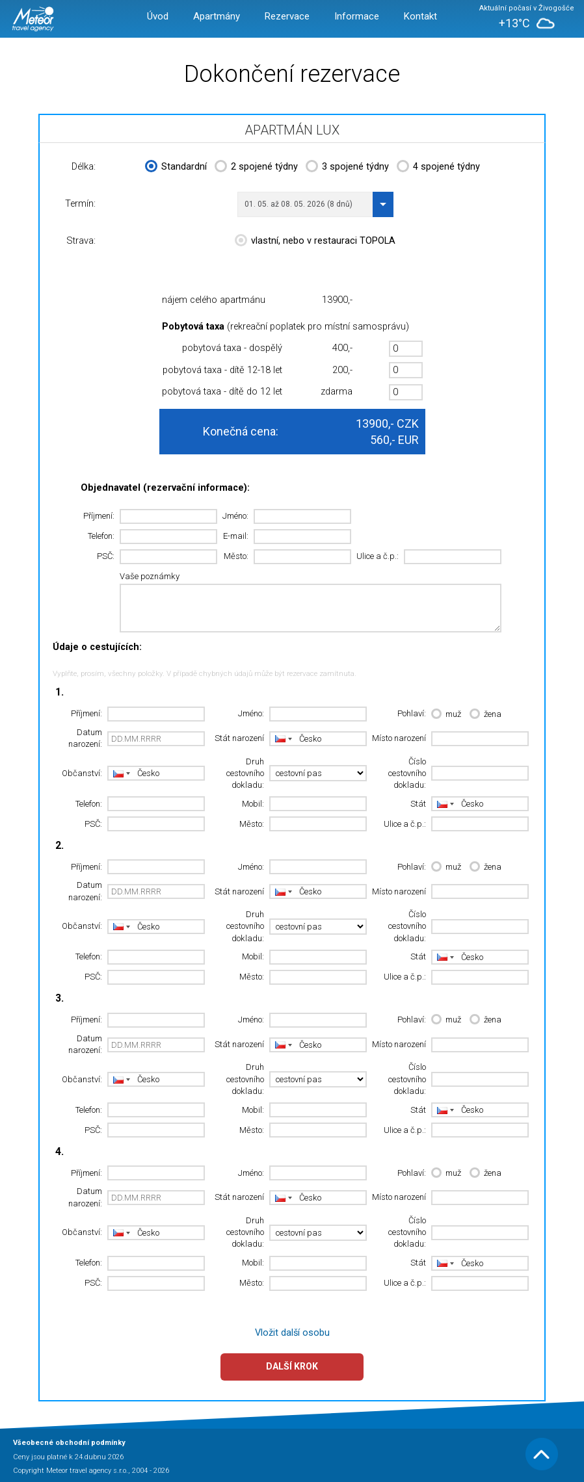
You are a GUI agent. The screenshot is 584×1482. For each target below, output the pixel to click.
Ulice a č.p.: (377, 556)
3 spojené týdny (347, 167)
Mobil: (253, 804)
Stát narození (239, 738)
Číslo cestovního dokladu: (407, 773)
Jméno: (235, 516)
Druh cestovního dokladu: (245, 773)
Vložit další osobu (292, 1332)
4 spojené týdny (438, 167)
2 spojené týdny (256, 167)
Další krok (292, 1366)
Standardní (176, 167)
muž (446, 714)
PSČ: (105, 556)
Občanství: (82, 773)
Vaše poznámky (149, 576)
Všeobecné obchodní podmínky (69, 1442)
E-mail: (235, 536)
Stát (418, 804)
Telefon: (101, 536)
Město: (236, 556)
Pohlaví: (411, 713)
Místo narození (399, 738)
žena (485, 714)
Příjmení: (98, 516)
